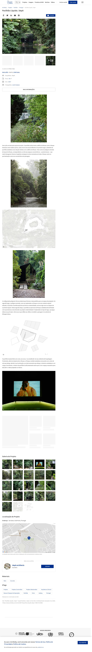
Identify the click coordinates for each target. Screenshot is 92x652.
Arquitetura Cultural (46, 589)
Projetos (24, 2)
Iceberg (40, 593)
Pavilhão (5, 72)
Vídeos (53, 2)
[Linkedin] (11, 15)
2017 (9, 82)
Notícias (47, 2)
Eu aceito (82, 643)
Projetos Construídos (17, 589)
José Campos (16, 85)
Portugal (17, 72)
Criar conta (73, 2)
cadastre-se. (41, 647)
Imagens (31, 2)
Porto (33, 593)
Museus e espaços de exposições (12, 593)
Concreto (12, 581)
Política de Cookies (19, 644)
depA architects (18, 565)
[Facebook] (3, 15)
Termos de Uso (40, 642)
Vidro (5, 581)
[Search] (19, 2)
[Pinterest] (19, 15)
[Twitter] (7, 15)
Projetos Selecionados (31, 589)
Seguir (47, 566)
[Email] (15, 15)
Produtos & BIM (39, 2)
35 (9, 79)
